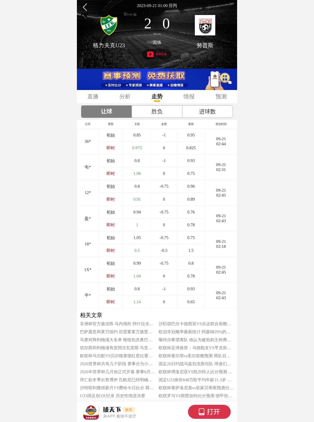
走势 (157, 96)
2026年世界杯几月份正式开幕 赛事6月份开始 (118, 371)
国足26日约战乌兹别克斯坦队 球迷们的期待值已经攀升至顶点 (196, 363)
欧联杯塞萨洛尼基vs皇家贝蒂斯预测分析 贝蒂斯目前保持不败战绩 (196, 387)
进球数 (207, 111)
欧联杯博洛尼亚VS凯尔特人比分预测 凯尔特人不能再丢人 (196, 371)
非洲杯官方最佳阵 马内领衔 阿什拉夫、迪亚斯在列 (118, 323)
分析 (125, 96)
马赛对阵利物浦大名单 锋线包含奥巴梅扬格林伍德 (118, 339)
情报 (189, 96)
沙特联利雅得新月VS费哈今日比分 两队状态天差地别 (118, 387)
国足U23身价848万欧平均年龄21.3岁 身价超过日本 (196, 379)
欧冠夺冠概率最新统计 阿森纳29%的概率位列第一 (196, 331)
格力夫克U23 (109, 45)
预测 (221, 96)
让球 (106, 111)
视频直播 (157, 54)
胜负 (157, 111)
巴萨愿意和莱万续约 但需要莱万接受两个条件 (118, 331)
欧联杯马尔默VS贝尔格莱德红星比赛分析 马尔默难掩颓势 (118, 355)
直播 (93, 96)
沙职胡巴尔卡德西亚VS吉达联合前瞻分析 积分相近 (196, 323)
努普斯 (205, 45)
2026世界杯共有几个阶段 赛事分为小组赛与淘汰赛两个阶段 (118, 363)
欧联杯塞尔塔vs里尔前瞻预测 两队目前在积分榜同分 (196, 355)
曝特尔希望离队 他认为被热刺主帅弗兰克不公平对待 (196, 339)
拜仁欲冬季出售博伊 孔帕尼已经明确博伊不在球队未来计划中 (118, 379)
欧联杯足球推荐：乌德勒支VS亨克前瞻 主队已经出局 (196, 347)
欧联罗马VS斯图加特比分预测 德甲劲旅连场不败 (196, 395)
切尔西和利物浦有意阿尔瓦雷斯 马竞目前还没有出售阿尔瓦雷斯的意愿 (118, 347)
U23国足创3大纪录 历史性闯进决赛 (112, 395)
